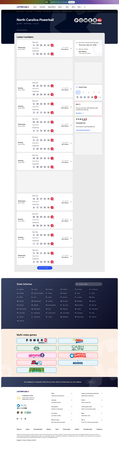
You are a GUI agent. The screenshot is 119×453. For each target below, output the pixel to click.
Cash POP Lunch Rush (96, 12)
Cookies (77, 430)
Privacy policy (66, 430)
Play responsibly (38, 430)
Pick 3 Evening (43, 12)
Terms (57, 430)
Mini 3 (73, 7)
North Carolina (21, 12)
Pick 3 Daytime (32, 12)
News (67, 7)
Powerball (42, 7)
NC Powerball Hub (23, 28)
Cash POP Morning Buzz (80, 12)
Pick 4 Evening (66, 12)
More (80, 7)
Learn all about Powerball (83, 130)
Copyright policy (87, 430)
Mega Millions (52, 7)
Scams (27, 430)
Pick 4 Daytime (54, 12)
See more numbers (44, 268)
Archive (33, 28)
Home (35, 7)
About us (19, 430)
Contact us (90, 382)
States (60, 7)
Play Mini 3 (80, 113)
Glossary (49, 430)
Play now (71, 2)
